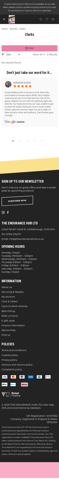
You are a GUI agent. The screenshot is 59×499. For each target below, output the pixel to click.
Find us (6, 335)
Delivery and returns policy (17, 364)
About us (7, 287)
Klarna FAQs (8, 330)
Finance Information (13, 325)
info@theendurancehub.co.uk (26, 239)
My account (8, 296)
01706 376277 (13, 234)
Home (5, 29)
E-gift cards (8, 320)
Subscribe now (17, 200)
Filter (29, 48)
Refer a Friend (10, 315)
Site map (49, 404)
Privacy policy (9, 360)
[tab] (13, 141)
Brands (13, 29)
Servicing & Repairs (13, 292)
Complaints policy (12, 369)
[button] (4, 19)
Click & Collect (10, 301)
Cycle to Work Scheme (15, 306)
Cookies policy (10, 355)
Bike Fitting (8, 311)
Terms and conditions (14, 350)
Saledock (35, 408)
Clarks (22, 29)
